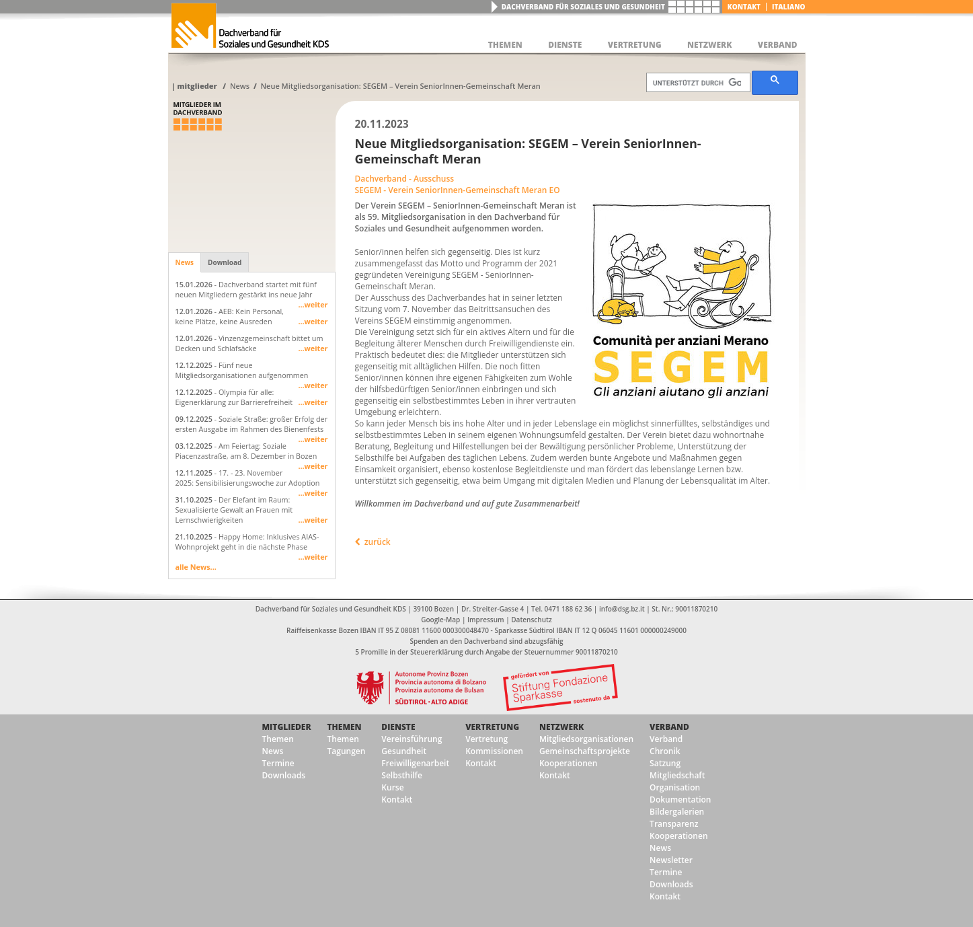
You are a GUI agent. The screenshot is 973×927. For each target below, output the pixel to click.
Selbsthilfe (401, 775)
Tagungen (346, 751)
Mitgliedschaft (677, 775)
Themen (278, 739)
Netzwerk (561, 727)
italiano (789, 7)
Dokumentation (680, 799)
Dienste (398, 727)
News (239, 86)
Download (224, 262)
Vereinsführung (411, 739)
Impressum (485, 619)
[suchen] (697, 83)
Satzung (665, 763)
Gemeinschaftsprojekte (584, 751)
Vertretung (492, 727)
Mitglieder (197, 86)
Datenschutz (531, 619)
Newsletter (671, 860)
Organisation (675, 787)
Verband (669, 727)
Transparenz (674, 823)
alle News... (196, 567)
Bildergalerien (677, 811)
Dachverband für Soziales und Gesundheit (583, 6)
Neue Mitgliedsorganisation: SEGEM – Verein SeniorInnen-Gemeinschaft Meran (400, 86)
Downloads (283, 775)
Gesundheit (403, 751)
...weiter (312, 304)
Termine (278, 763)
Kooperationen (568, 763)
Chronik (665, 751)
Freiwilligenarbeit (415, 763)
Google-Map (440, 619)
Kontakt (744, 7)
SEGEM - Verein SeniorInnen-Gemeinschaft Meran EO (457, 190)
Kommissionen (494, 751)
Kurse (392, 787)
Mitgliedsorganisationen (586, 739)
